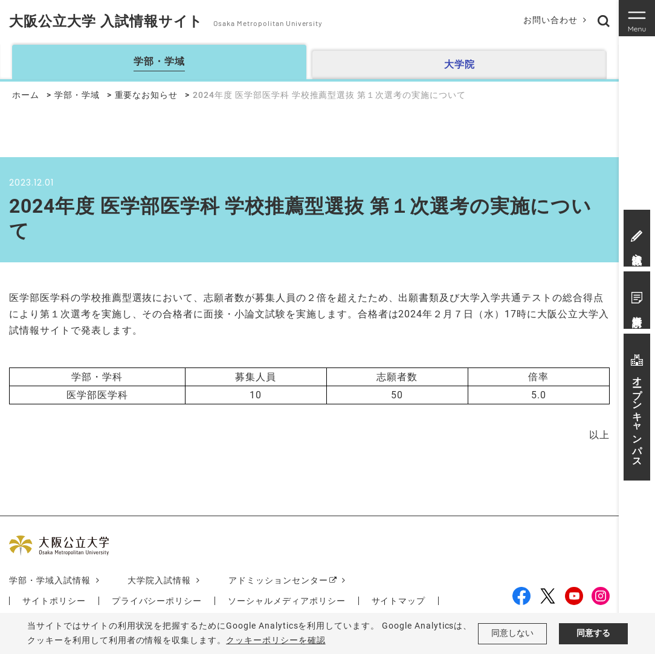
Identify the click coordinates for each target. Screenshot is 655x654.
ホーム (25, 95)
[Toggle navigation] (637, 18)
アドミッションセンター (278, 580)
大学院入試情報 (160, 580)
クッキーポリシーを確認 (276, 640)
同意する (593, 633)
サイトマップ (399, 601)
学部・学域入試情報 (50, 580)
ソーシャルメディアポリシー (286, 601)
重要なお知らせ (146, 95)
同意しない (512, 633)
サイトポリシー (54, 601)
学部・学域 (77, 95)
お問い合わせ (550, 20)
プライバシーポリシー (157, 601)
